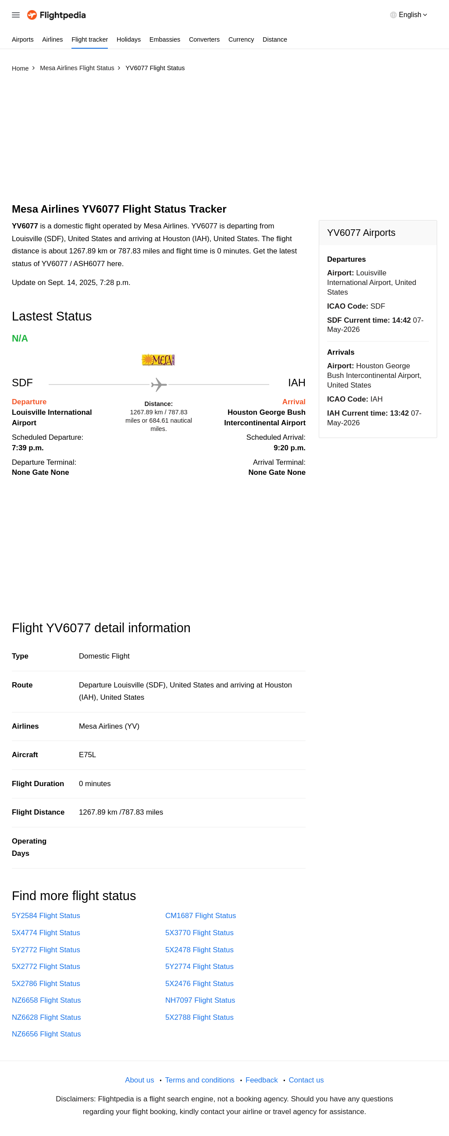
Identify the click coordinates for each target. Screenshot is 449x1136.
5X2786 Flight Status (46, 983)
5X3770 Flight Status (199, 933)
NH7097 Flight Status (200, 1000)
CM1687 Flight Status (200, 916)
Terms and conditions (200, 1080)
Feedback (262, 1080)
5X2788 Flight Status (199, 1017)
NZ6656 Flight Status (46, 1034)
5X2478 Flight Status (199, 950)
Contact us (306, 1080)
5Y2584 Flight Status (46, 916)
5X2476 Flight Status (199, 983)
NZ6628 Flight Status (46, 1017)
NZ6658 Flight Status (46, 1000)
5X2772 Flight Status (46, 966)
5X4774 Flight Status (46, 933)
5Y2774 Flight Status (199, 966)
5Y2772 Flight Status (46, 950)
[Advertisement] (224, 141)
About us (139, 1080)
